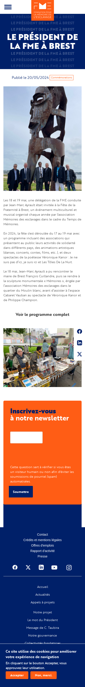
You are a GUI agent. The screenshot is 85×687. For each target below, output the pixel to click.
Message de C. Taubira (42, 627)
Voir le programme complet (42, 314)
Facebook (79, 332)
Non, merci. (43, 675)
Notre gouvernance (42, 635)
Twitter (79, 355)
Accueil (42, 586)
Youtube (54, 567)
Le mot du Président (42, 620)
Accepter (17, 675)
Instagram (69, 567)
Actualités (42, 594)
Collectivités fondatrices (43, 643)
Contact (42, 534)
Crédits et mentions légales (42, 540)
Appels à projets (43, 602)
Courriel (16, 428)
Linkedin (79, 343)
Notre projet (42, 612)
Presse (43, 556)
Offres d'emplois (42, 545)
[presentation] (44, 456)
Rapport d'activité (42, 550)
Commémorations (61, 77)
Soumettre (21, 491)
